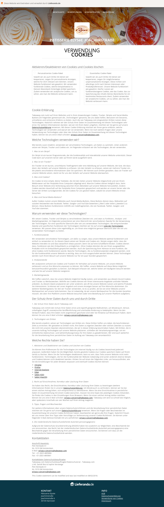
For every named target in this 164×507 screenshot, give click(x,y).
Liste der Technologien (113, 226)
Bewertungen (75, 12)
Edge (37, 372)
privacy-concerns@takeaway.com (85, 134)
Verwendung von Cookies (112, 498)
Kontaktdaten (92, 12)
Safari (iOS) (39, 374)
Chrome (38, 365)
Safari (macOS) (41, 377)
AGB (103, 493)
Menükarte (58, 12)
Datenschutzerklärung (41, 127)
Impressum (108, 12)
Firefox (37, 367)
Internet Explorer (42, 370)
